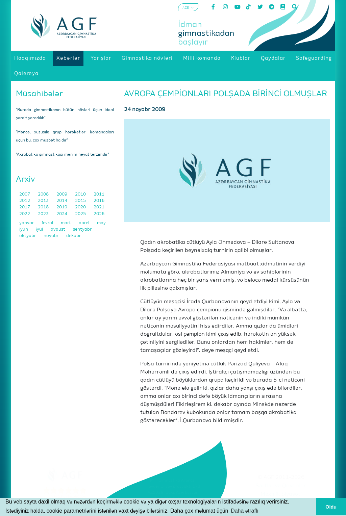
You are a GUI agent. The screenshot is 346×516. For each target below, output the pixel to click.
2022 (25, 214)
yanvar (27, 223)
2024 (62, 214)
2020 (81, 207)
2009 (62, 194)
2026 (99, 214)
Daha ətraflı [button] (244, 511)
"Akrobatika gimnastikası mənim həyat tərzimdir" (62, 155)
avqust (58, 229)
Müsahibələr (39, 94)
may (101, 223)
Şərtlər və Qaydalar (281, 486)
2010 (81, 194)
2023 (44, 214)
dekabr (73, 236)
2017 (25, 207)
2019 (62, 207)
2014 (62, 201)
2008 (44, 194)
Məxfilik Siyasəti (281, 494)
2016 (99, 201)
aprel (84, 223)
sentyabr (82, 229)
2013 (44, 201)
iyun (24, 229)
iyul (40, 229)
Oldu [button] (331, 507)
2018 (44, 207)
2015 (81, 201)
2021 (99, 207)
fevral (48, 223)
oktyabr (28, 236)
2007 (25, 194)
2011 (99, 194)
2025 (81, 214)
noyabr (51, 236)
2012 (25, 201)
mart (66, 223)
